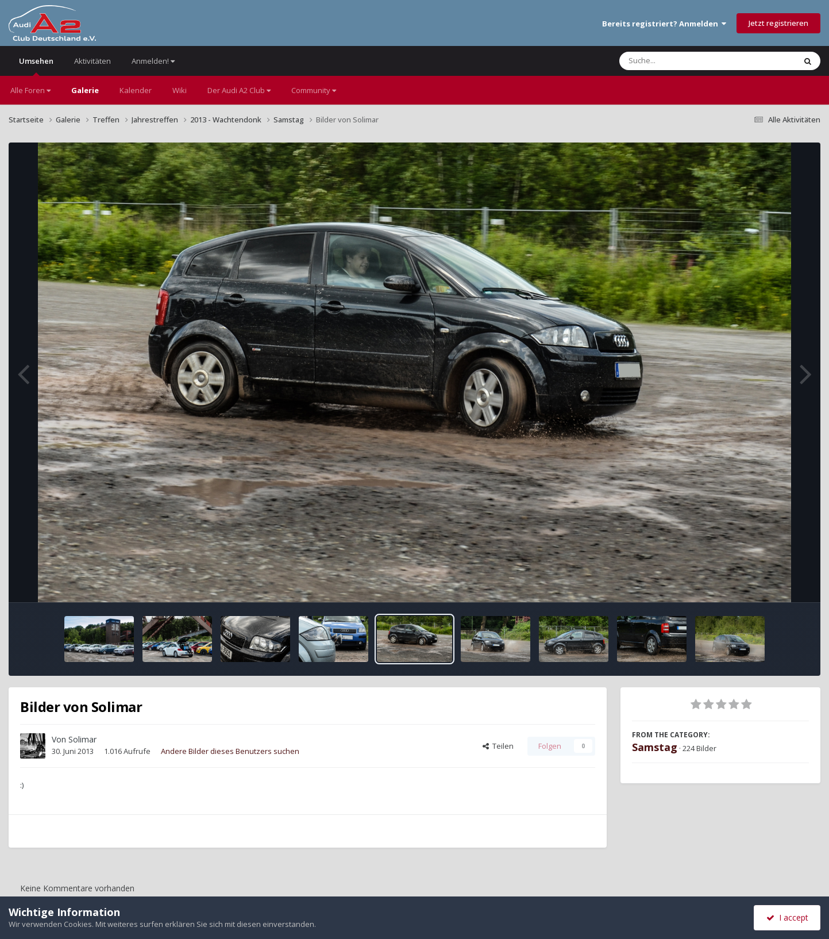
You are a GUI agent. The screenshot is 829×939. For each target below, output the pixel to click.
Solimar (82, 739)
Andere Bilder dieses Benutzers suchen (230, 751)
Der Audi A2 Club (239, 90)
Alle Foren (30, 90)
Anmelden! (153, 61)
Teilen (498, 746)
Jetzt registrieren (778, 23)
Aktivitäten (92, 61)
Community (313, 90)
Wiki (179, 90)
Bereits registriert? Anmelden (664, 23)
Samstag (654, 747)
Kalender (135, 90)
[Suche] (684, 61)
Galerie (85, 90)
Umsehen (36, 66)
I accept (787, 917)
